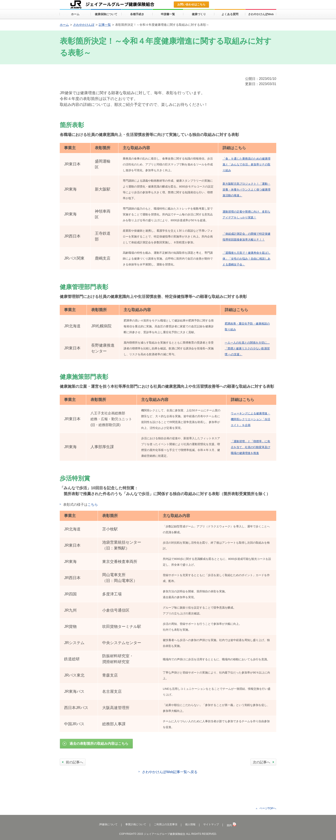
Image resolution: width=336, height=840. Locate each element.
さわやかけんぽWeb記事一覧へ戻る (170, 772)
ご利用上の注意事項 (165, 824)
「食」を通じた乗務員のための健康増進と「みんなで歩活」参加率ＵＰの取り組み (246, 164)
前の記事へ (74, 762)
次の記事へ (261, 762)
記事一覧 (105, 24)
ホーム (64, 24)
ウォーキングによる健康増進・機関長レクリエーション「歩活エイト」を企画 (250, 419)
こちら (92, 504)
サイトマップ (211, 824)
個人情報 (190, 824)
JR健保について (108, 824)
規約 (231, 825)
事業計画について (135, 824)
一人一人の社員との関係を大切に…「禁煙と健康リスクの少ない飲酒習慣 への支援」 (247, 348)
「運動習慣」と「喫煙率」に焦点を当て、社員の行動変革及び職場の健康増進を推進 (250, 447)
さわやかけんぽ (83, 24)
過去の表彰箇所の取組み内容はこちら (98, 743)
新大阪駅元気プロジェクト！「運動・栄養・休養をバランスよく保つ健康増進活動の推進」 (246, 189)
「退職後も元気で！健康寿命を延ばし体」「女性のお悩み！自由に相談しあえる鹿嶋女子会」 (246, 258)
